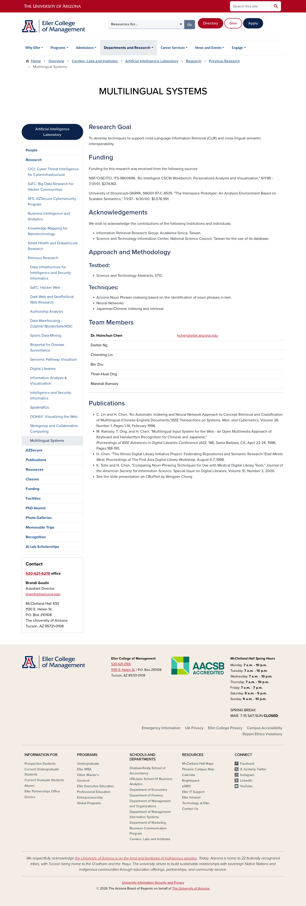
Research (193, 61)
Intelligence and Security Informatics (50, 395)
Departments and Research (127, 47)
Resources (35, 469)
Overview (56, 61)
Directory (210, 23)
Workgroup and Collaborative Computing (54, 428)
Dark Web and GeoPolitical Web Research (52, 299)
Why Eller (32, 47)
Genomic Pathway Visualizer (53, 359)
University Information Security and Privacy (153, 883)
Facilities (33, 498)
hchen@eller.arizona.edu (197, 335)
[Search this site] (250, 6)
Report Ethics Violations (262, 734)
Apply (253, 23)
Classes (32, 479)
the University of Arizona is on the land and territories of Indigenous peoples (136, 858)
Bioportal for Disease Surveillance (47, 347)
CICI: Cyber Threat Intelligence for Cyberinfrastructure (53, 172)
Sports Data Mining (45, 335)
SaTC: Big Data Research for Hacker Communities (50, 187)
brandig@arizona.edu (43, 594)
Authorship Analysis (46, 311)
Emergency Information (161, 728)
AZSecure (34, 450)
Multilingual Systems (47, 440)
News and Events (208, 47)
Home (36, 61)
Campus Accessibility (264, 728)
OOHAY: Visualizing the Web (54, 416)
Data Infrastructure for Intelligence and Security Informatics (50, 273)
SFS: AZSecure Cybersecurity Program (52, 201)
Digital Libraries (43, 368)
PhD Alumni (36, 508)
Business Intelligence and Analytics (49, 216)
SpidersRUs (39, 407)
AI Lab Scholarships (42, 546)
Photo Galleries (39, 517)
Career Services (173, 47)
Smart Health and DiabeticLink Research (53, 246)
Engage (237, 47)
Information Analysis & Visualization (48, 381)
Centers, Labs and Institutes (95, 61)
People (31, 150)
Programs (58, 47)
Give (233, 23)
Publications (36, 460)
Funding (32, 489)
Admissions (85, 47)
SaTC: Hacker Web (45, 287)
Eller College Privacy (225, 728)
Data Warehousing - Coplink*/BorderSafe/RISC (51, 323)
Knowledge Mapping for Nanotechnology (47, 231)
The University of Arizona (190, 888)
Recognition (36, 537)
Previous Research (224, 61)
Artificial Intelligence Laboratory (151, 61)
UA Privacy (194, 728)
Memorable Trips (40, 527)
